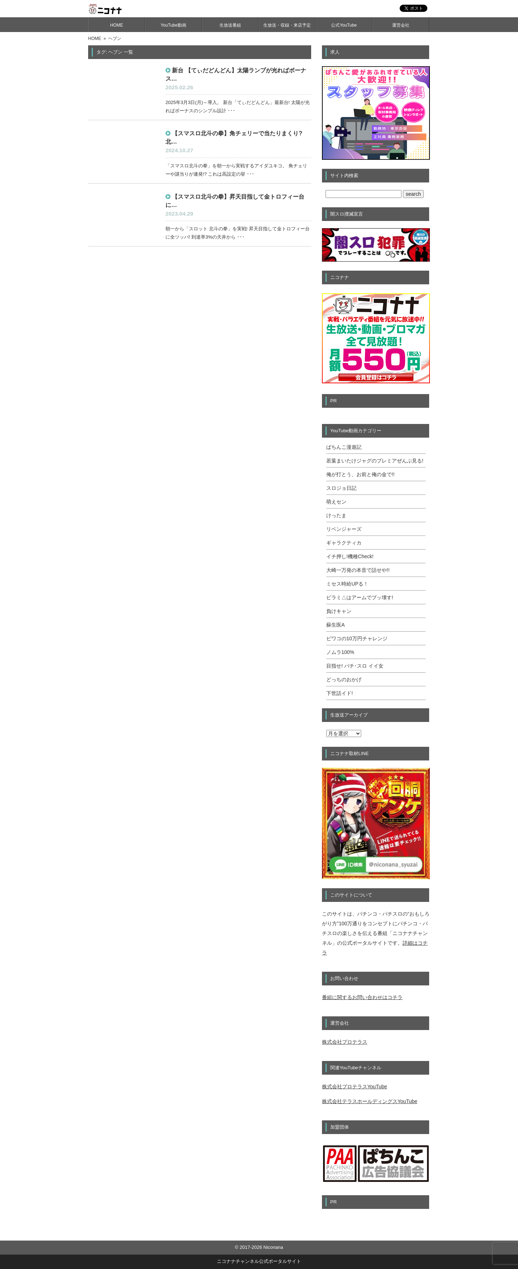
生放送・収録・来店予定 (287, 25)
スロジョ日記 (341, 488)
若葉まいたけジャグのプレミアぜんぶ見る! (374, 461)
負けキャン (338, 611)
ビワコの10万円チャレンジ (356, 638)
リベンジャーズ (344, 529)
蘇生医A (335, 625)
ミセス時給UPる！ (347, 584)
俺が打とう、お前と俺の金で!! (360, 474)
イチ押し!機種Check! (349, 556)
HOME (116, 25)
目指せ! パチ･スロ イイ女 (354, 666)
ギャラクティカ (344, 543)
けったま (336, 515)
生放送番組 (230, 25)
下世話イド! (339, 693)
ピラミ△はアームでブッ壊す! (359, 597)
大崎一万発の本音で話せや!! (358, 570)
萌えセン (336, 502)
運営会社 (400, 25)
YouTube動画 (173, 25)
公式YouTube (343, 25)
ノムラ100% (340, 652)
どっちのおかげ (344, 679)
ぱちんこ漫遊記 (344, 447)
